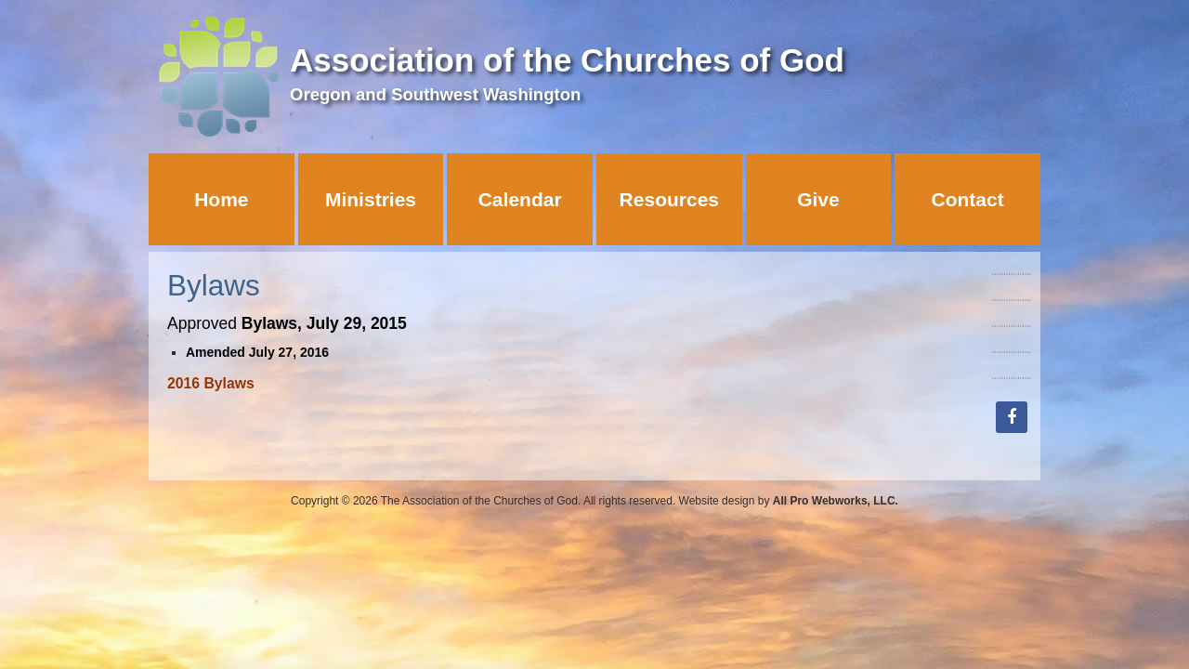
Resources (669, 199)
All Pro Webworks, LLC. (835, 500)
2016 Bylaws (211, 383)
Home (221, 199)
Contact (968, 199)
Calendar (520, 199)
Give (818, 199)
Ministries (370, 199)
